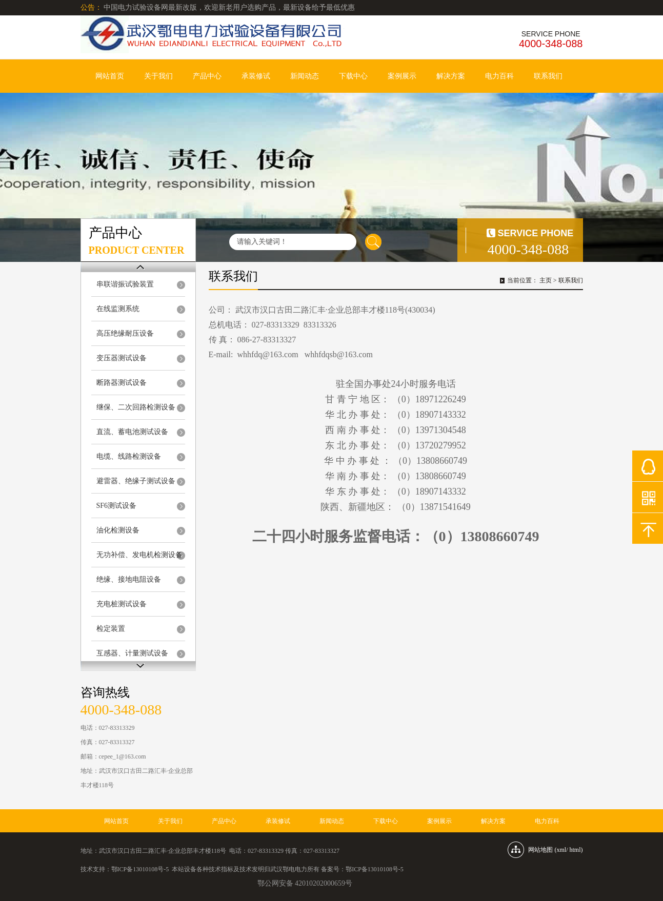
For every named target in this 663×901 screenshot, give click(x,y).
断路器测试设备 (121, 382)
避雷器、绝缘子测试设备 (135, 481)
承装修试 (256, 76)
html (574, 849)
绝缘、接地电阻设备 (128, 579)
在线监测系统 (117, 309)
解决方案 (450, 76)
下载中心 (353, 76)
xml (561, 849)
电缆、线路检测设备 (128, 456)
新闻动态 (304, 76)
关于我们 (158, 76)
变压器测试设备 (121, 358)
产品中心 (207, 76)
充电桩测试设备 (121, 604)
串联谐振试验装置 (125, 284)
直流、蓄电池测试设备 (132, 432)
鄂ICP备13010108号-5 (140, 869)
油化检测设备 (117, 530)
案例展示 (402, 76)
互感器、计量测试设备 (132, 653)
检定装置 (110, 628)
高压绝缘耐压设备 (125, 333)
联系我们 (548, 76)
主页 (545, 280)
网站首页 (109, 76)
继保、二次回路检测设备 (135, 407)
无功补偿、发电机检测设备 (139, 555)
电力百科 (499, 76)
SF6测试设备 (116, 505)
